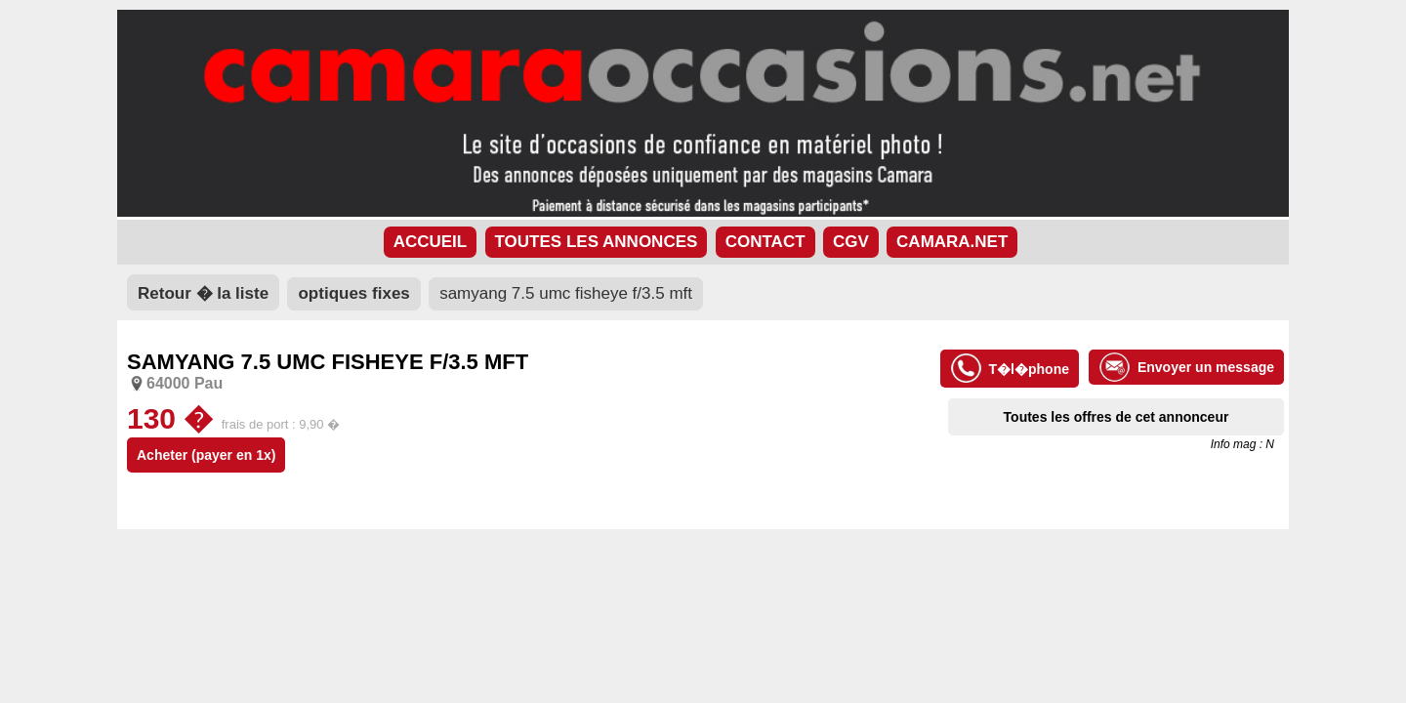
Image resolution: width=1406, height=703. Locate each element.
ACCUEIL (430, 241)
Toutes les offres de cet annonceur (1116, 417)
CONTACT (765, 241)
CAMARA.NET (952, 241)
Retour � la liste (203, 293)
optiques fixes (353, 293)
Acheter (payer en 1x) (206, 455)
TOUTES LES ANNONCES (596, 241)
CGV (851, 241)
